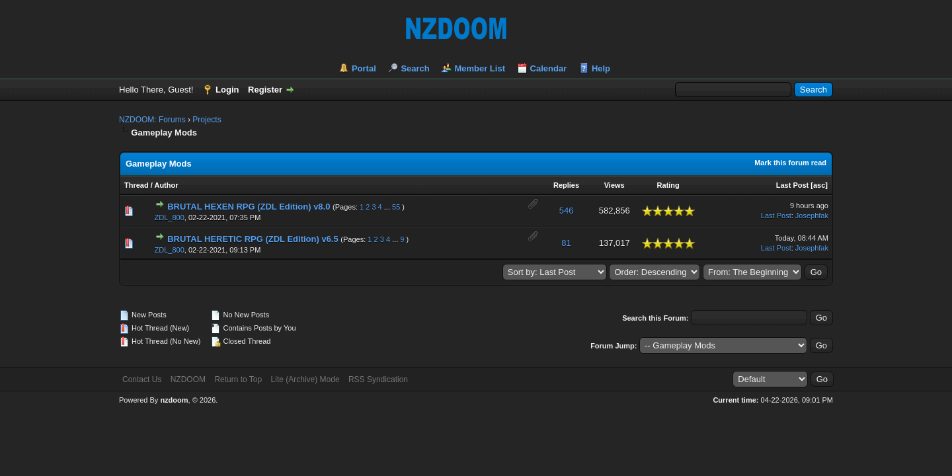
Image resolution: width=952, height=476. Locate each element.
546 (566, 211)
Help (601, 68)
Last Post (792, 185)
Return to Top (238, 379)
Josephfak (811, 215)
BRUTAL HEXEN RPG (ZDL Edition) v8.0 (248, 207)
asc (819, 185)
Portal (364, 68)
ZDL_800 (169, 217)
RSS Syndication (378, 379)
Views (614, 185)
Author (166, 185)
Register (265, 90)
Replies (566, 185)
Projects (206, 119)
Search (415, 68)
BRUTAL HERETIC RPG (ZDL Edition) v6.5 (252, 239)
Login (227, 90)
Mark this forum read (790, 163)
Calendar (548, 68)
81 (566, 243)
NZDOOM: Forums (152, 119)
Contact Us (141, 379)
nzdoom (174, 400)
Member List (479, 68)
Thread (136, 185)
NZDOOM (188, 379)
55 (396, 207)
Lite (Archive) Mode (305, 379)
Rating (668, 185)
